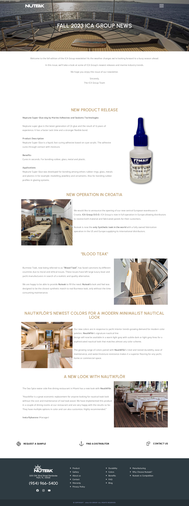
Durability (112, 468)
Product (76, 468)
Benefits (112, 476)
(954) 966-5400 (43, 483)
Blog (110, 483)
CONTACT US (160, 443)
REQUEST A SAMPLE (35, 443)
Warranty (77, 483)
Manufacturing (139, 468)
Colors (111, 472)
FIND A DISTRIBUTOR (97, 443)
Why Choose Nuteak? (142, 472)
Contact (76, 479)
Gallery (76, 472)
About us (77, 476)
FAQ (110, 479)
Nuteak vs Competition (142, 476)
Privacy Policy (79, 487)
